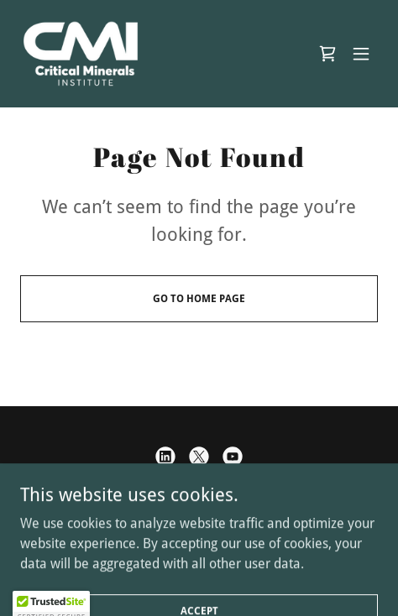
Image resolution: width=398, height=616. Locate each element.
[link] (80, 53)
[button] (361, 53)
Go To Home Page (199, 299)
